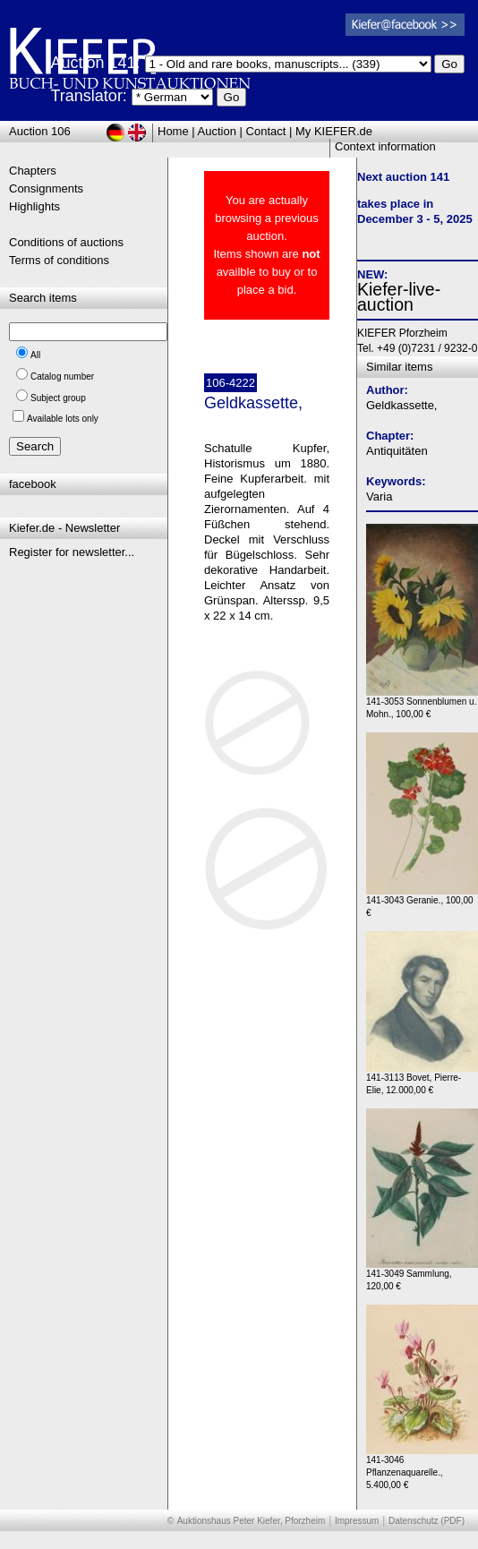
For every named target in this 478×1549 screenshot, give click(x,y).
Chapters (32, 170)
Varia (379, 496)
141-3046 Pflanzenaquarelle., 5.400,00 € (422, 1468)
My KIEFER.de (333, 131)
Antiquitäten (397, 451)
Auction (217, 131)
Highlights (34, 206)
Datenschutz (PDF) (426, 1521)
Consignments (46, 188)
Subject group (58, 398)
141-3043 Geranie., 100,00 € (422, 902)
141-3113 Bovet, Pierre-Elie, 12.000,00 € (422, 1079)
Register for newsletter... (71, 552)
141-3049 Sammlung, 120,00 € (422, 1275)
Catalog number (62, 376)
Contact (266, 131)
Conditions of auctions (66, 242)
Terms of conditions (59, 260)
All (35, 355)
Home (173, 131)
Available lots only (62, 419)
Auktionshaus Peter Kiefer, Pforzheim (251, 1521)
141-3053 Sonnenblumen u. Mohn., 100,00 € (422, 703)
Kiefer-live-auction (398, 296)
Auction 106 (40, 131)
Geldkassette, (402, 405)
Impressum (357, 1521)
